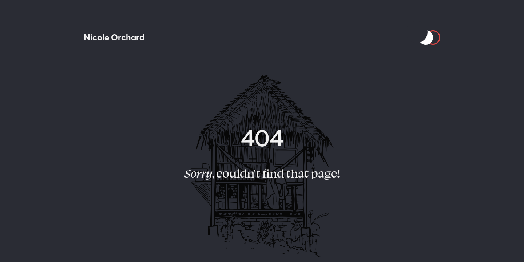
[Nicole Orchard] (114, 37)
